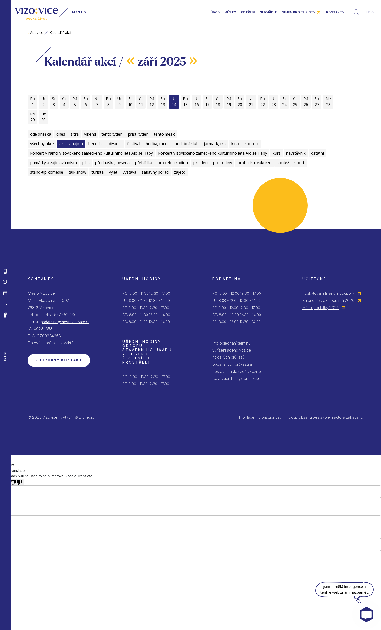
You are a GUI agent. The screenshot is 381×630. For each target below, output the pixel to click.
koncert (251, 143)
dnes (60, 134)
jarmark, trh (215, 143)
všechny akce (42, 143)
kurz (276, 153)
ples (86, 162)
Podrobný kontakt (58, 360)
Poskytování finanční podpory (328, 293)
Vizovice (35, 32)
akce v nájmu (71, 143)
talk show (77, 172)
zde (255, 378)
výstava (129, 172)
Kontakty (335, 12)
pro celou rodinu (172, 162)
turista (97, 172)
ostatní (317, 153)
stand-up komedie (46, 172)
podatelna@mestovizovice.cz (65, 321)
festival (133, 143)
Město (230, 12)
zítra (74, 134)
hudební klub (186, 143)
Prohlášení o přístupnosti (260, 417)
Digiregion (87, 417)
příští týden (138, 134)
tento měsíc (164, 134)
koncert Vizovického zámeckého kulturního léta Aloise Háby (212, 153)
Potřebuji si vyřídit (259, 12)
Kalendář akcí (60, 32)
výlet (113, 172)
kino (235, 143)
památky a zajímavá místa (53, 162)
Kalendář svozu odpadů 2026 (328, 300)
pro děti (200, 162)
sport (299, 162)
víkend (90, 134)
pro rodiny (222, 162)
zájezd (179, 172)
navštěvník (296, 153)
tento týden (111, 134)
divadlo (115, 143)
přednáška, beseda (112, 162)
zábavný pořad (155, 172)
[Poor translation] (16, 482)
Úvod (215, 12)
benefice (96, 143)
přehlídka (143, 162)
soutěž (283, 162)
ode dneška (40, 134)
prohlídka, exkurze (254, 162)
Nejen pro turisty (298, 12)
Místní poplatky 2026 (320, 307)
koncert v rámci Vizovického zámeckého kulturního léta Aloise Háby (91, 153)
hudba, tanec (157, 143)
